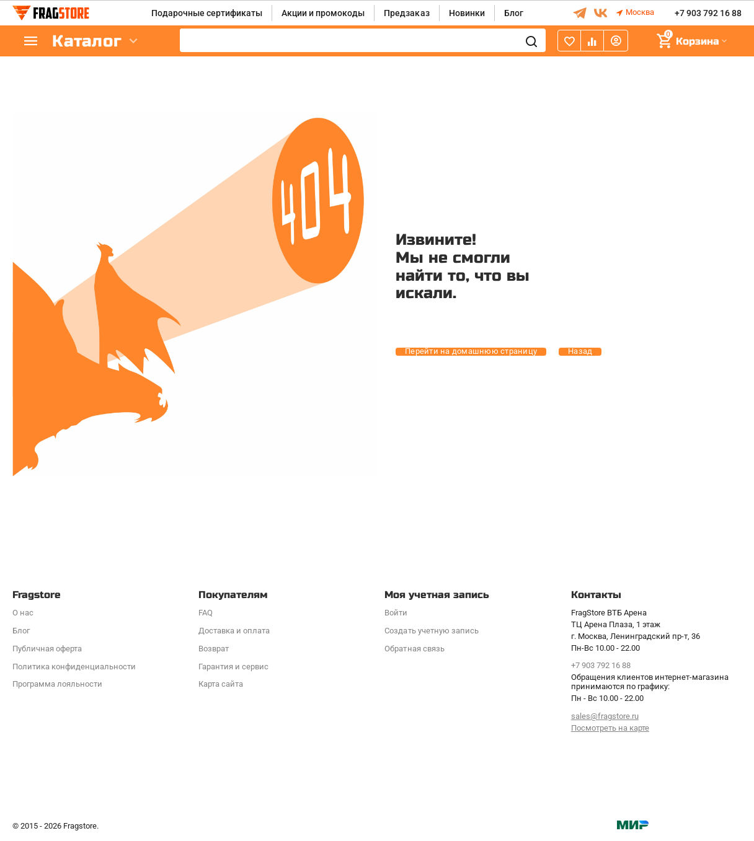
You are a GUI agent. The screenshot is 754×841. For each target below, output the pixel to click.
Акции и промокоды (323, 13)
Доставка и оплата (234, 630)
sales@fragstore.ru (605, 716)
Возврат (213, 648)
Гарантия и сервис (233, 666)
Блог (513, 13)
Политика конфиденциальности (74, 666)
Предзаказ (406, 13)
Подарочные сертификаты (206, 13)
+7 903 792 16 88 (708, 13)
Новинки (467, 13)
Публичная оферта (47, 648)
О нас (22, 612)
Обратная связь (414, 648)
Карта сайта (220, 684)
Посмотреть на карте (610, 728)
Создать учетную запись (431, 630)
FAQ (205, 612)
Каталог (87, 41)
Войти (395, 612)
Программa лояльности (57, 684)
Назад (580, 351)
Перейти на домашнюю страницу (471, 351)
